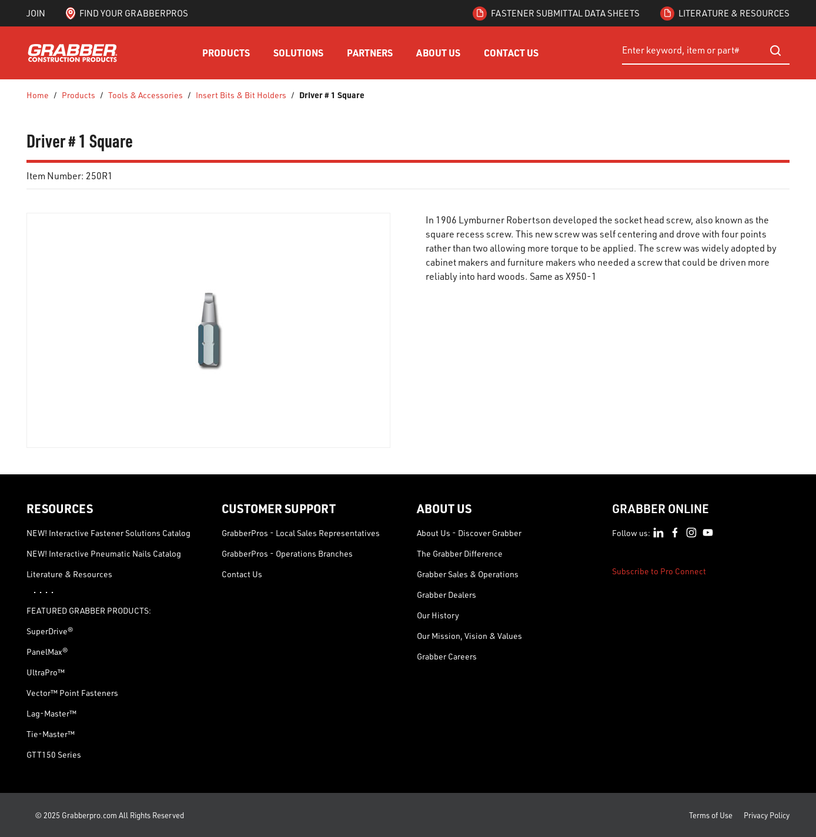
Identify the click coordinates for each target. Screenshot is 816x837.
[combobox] (706, 50)
